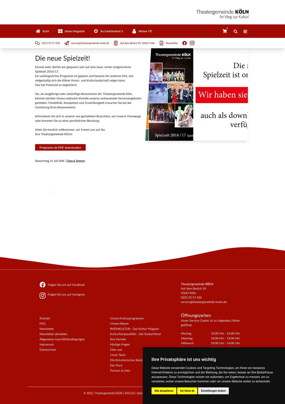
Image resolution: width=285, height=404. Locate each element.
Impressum (47, 344)
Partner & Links (120, 370)
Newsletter (47, 328)
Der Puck (116, 365)
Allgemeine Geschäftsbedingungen (62, 339)
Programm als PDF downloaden (60, 147)
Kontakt (45, 318)
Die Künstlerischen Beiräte (127, 360)
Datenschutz (48, 349)
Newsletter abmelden (53, 334)
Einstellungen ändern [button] (213, 390)
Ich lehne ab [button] (187, 390)
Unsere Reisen (119, 323)
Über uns (116, 349)
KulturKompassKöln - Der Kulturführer (135, 334)
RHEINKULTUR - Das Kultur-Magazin (134, 328)
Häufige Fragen (120, 344)
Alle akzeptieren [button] (164, 390)
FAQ (43, 323)
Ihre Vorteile (118, 339)
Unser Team (117, 354)
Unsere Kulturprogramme (127, 318)
